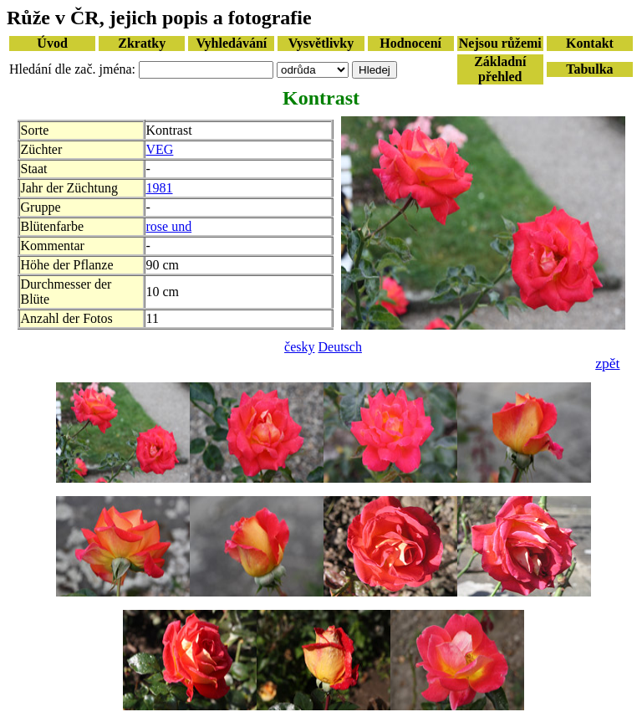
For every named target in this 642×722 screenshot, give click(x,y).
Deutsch (340, 347)
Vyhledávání (231, 43)
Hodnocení (410, 43)
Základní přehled (500, 69)
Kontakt (590, 43)
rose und (169, 226)
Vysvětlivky (321, 43)
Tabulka (589, 69)
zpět (607, 363)
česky (299, 347)
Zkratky (142, 43)
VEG (160, 149)
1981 (159, 188)
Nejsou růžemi (500, 43)
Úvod (52, 43)
